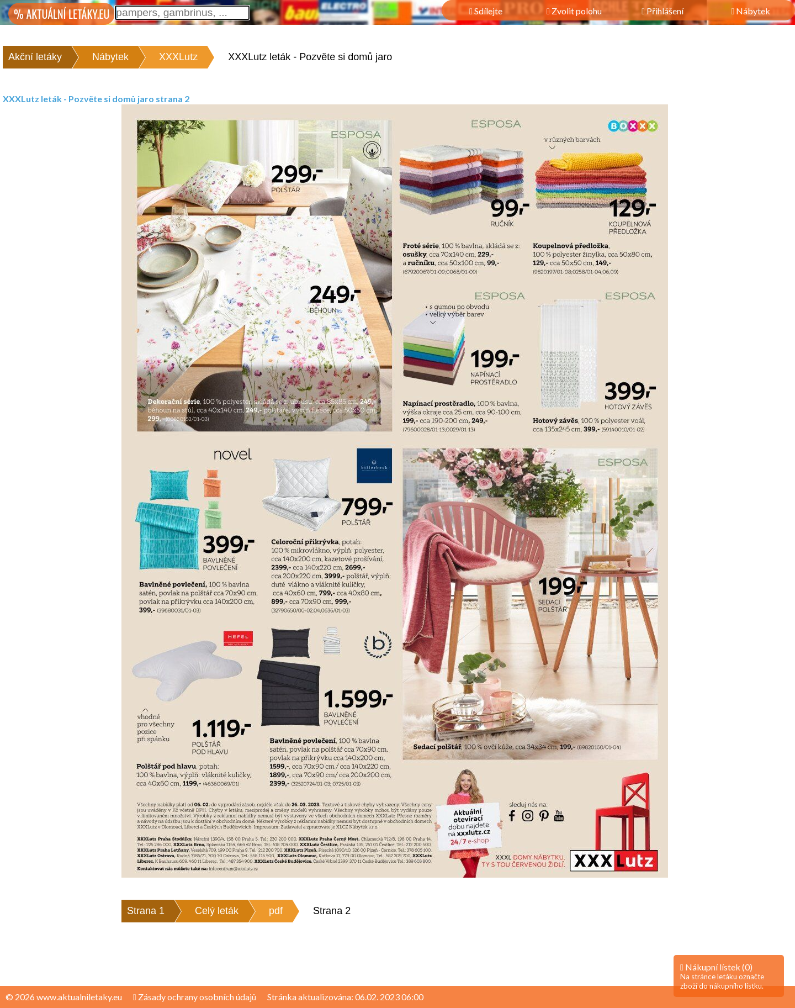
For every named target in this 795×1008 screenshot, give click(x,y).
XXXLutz (178, 56)
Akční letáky (35, 56)
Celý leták (217, 910)
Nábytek (110, 56)
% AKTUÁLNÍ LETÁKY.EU (61, 14)
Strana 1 (146, 910)
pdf (276, 910)
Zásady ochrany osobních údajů (194, 996)
